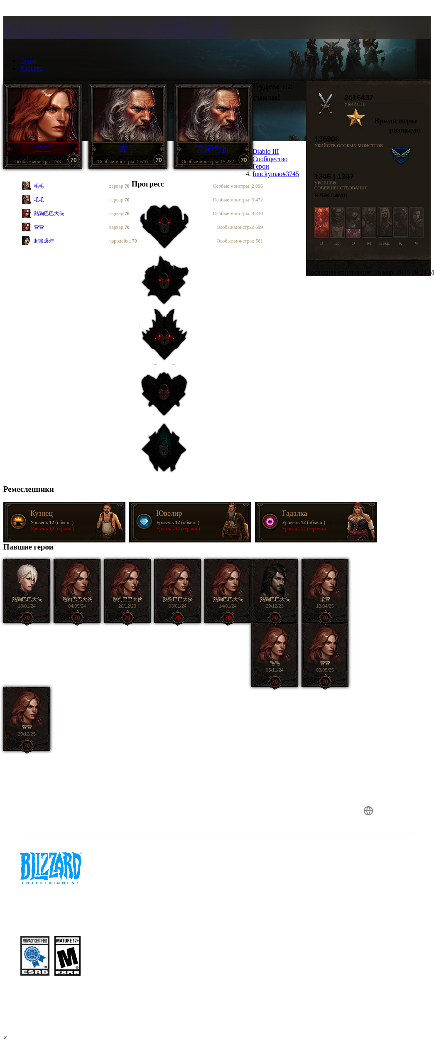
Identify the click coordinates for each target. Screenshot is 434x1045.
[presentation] (35, 37)
